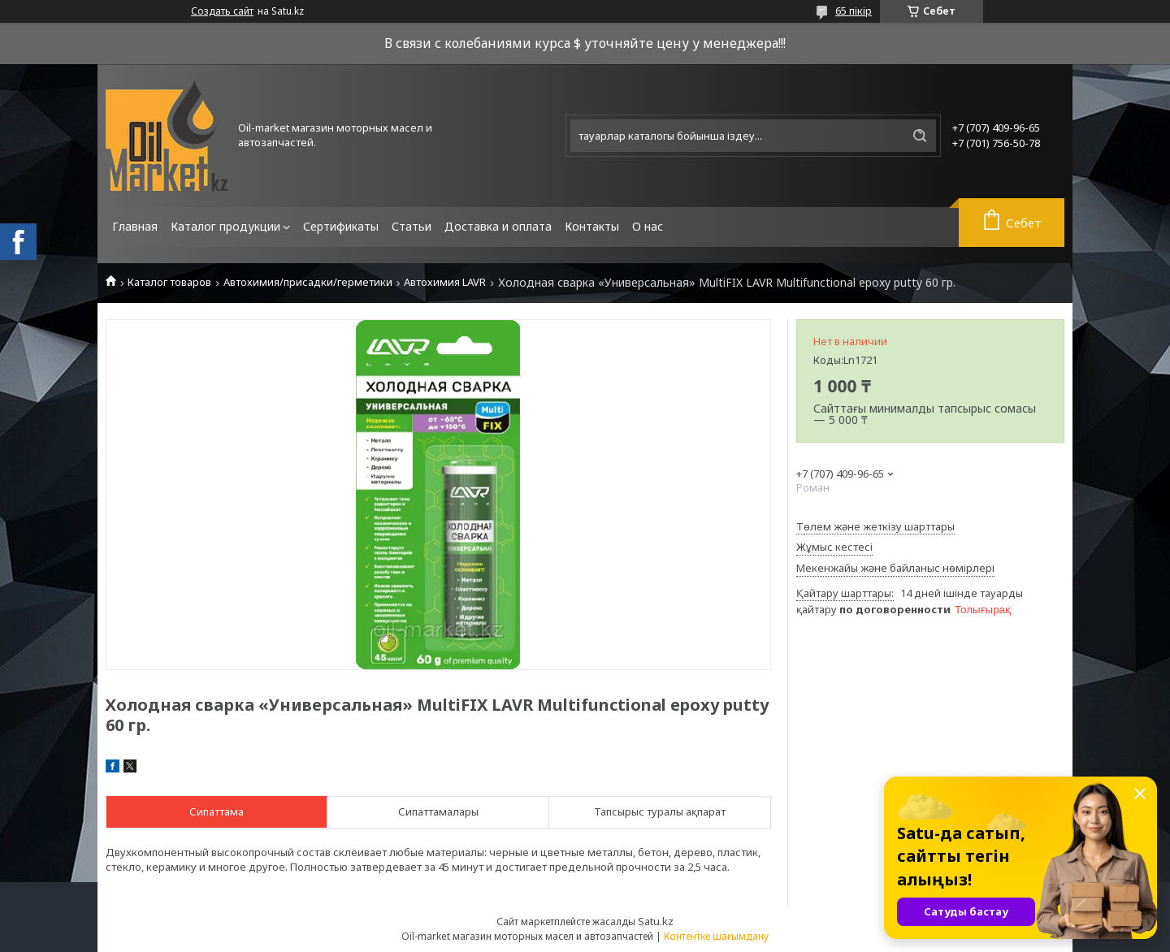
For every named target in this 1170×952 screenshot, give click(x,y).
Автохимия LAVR (445, 282)
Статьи (411, 226)
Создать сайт (222, 11)
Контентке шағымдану (716, 936)
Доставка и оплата (498, 226)
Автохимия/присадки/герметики (307, 282)
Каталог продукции (225, 226)
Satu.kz (656, 921)
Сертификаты (341, 226)
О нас (647, 226)
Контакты (592, 226)
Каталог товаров (169, 282)
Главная (135, 226)
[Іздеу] (920, 135)
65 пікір (853, 10)
